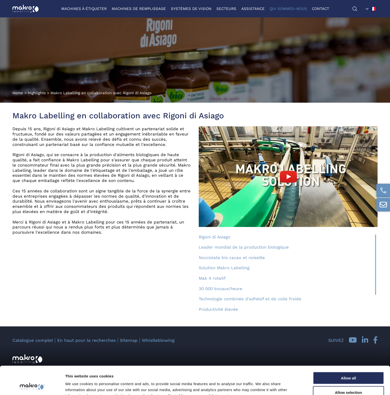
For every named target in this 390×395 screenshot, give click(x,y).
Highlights (37, 93)
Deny (348, 380)
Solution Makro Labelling (224, 267)
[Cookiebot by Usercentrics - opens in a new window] (32, 385)
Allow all (348, 351)
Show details (261, 385)
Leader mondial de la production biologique (244, 247)
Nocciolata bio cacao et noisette (232, 257)
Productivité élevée (218, 309)
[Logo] (25, 9)
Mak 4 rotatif (212, 278)
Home (17, 93)
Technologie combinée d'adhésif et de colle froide (250, 298)
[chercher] (358, 8)
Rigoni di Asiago (214, 236)
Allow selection (348, 366)
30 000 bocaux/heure (220, 288)
